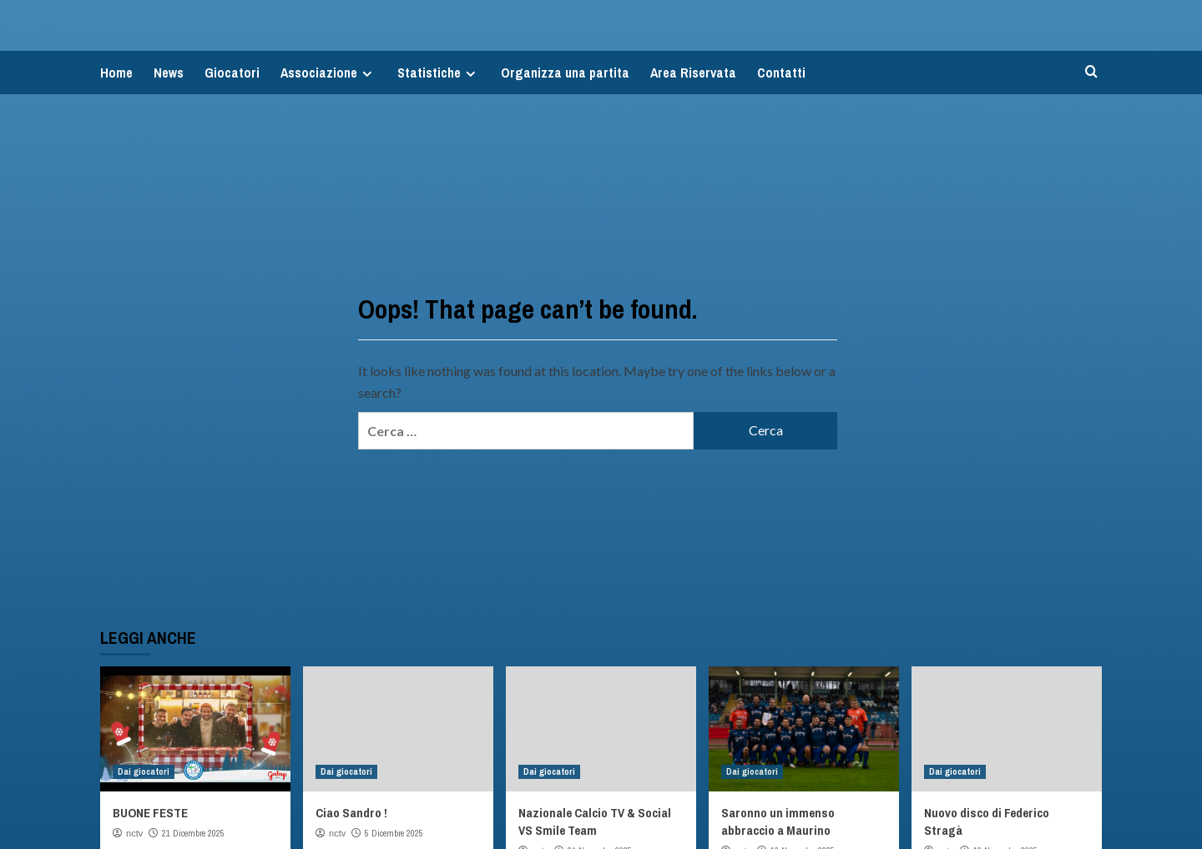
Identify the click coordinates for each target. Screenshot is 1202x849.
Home (116, 72)
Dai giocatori (143, 771)
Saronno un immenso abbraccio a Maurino (778, 821)
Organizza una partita (565, 72)
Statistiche (438, 72)
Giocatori (232, 72)
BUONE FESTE (150, 812)
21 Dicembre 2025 (193, 833)
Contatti (781, 72)
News (169, 72)
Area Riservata (693, 72)
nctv (134, 833)
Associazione (328, 72)
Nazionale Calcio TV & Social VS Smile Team (594, 821)
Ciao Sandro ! (351, 812)
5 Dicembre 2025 (394, 833)
